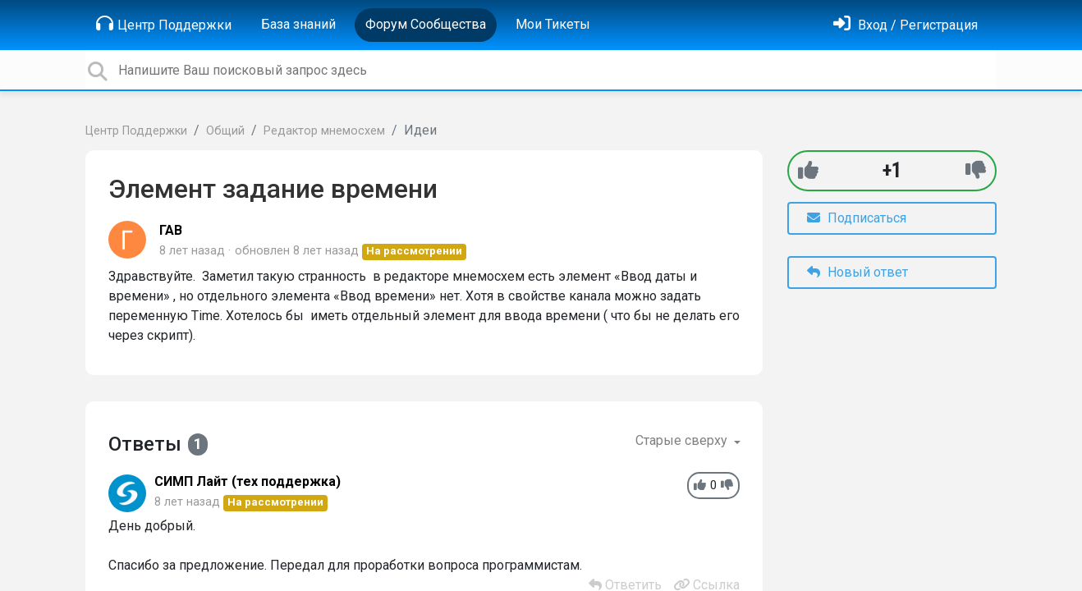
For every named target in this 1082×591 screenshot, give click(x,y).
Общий (225, 131)
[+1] (808, 170)
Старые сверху (683, 440)
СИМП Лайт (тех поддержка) (247, 481)
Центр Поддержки (164, 24)
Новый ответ (857, 272)
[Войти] (905, 25)
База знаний (298, 24)
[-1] (975, 170)
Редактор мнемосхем (324, 131)
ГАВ (170, 230)
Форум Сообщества (425, 24)
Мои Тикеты (553, 24)
